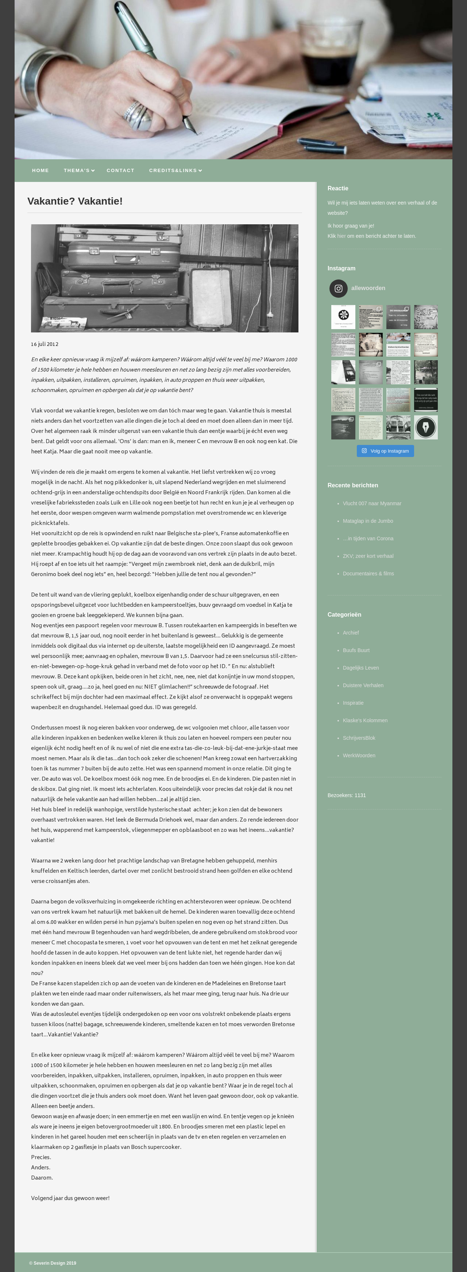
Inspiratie (353, 703)
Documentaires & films (368, 573)
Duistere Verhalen (363, 685)
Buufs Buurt (356, 650)
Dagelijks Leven (361, 668)
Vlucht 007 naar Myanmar (372, 503)
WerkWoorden (359, 755)
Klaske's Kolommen (365, 720)
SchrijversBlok (359, 738)
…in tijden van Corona (368, 538)
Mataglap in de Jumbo (368, 521)
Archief (351, 633)
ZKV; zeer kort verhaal (368, 556)
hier (341, 236)
